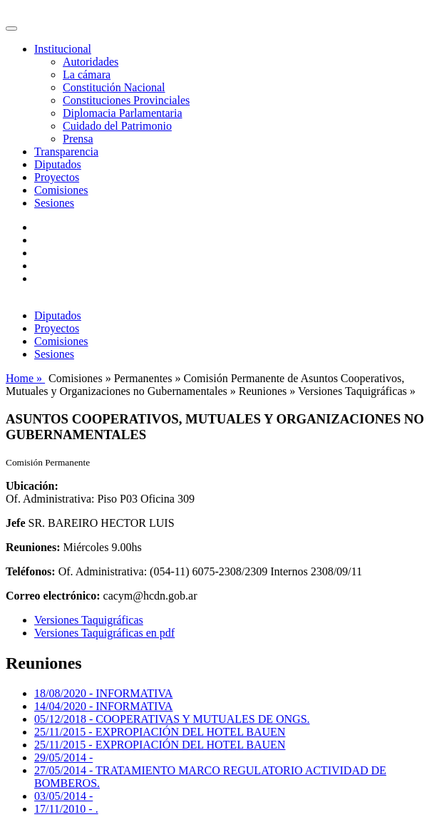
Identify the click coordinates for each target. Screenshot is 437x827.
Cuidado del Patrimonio (117, 126)
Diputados (57, 164)
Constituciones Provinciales (126, 100)
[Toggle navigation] (11, 28)
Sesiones (54, 203)
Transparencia (66, 151)
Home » (25, 378)
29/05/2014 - (63, 757)
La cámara (86, 74)
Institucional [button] (62, 49)
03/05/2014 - (63, 796)
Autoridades (90, 62)
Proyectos (56, 177)
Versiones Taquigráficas (88, 620)
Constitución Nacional (114, 87)
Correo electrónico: (53, 596)
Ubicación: (32, 486)
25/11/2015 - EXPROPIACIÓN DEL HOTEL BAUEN (159, 732)
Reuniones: (33, 547)
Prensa (78, 139)
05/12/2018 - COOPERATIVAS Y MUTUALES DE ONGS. (172, 719)
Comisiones (61, 190)
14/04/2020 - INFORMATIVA (103, 706)
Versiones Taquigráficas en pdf (104, 633)
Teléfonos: (31, 571)
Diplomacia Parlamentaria (122, 113)
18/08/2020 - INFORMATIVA (103, 693)
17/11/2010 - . (66, 809)
